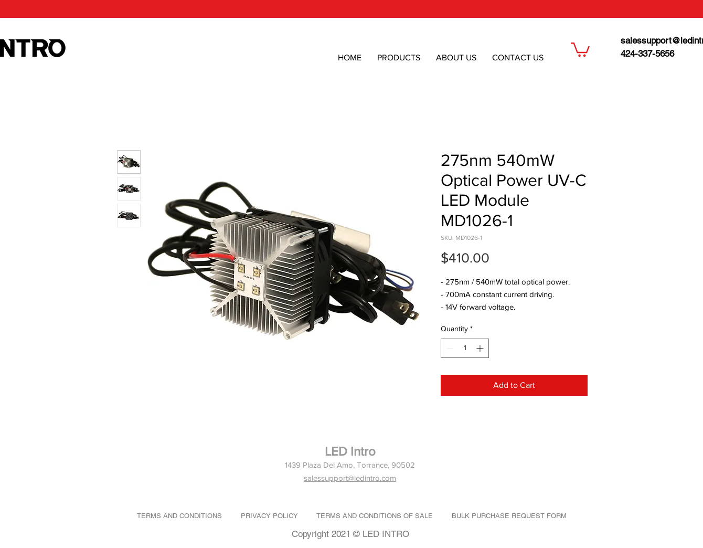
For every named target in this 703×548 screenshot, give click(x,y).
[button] (580, 49)
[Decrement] (448, 348)
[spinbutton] (464, 348)
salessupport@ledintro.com (350, 477)
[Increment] (480, 348)
